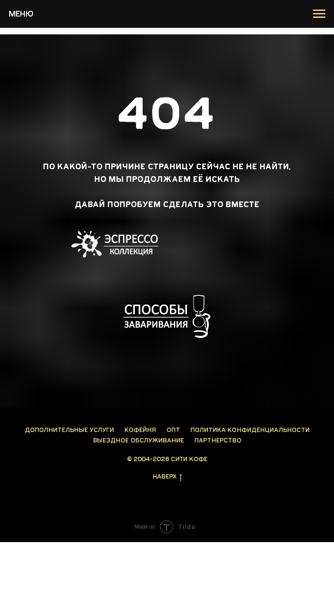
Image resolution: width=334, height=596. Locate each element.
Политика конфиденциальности (250, 430)
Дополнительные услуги (69, 430)
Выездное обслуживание (138, 440)
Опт (173, 430)
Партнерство (217, 440)
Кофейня (140, 430)
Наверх (167, 477)
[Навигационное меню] (319, 14)
